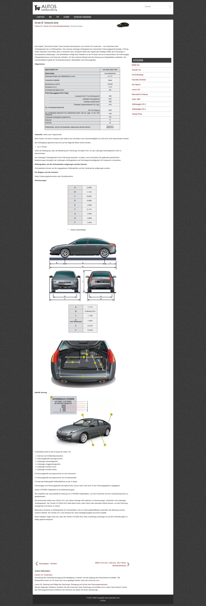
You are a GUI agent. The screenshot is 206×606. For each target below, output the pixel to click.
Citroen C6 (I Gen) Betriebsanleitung (56, 26)
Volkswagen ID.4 (139, 109)
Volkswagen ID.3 (139, 104)
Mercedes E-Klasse (140, 94)
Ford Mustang (137, 75)
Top (57, 17)
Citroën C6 (38, 26)
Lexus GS (136, 89)
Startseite (41, 17)
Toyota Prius (137, 114)
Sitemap (66, 17)
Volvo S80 (136, 99)
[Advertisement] (82, 36)
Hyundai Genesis (139, 80)
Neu (50, 17)
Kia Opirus (136, 84)
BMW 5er (136, 65)
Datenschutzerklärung (82, 17)
